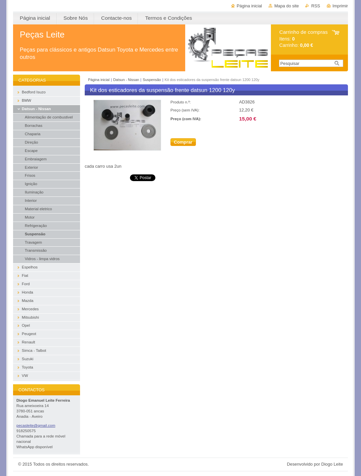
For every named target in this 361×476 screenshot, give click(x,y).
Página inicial (249, 5)
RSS (315, 5)
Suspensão (152, 80)
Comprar (183, 142)
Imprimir (340, 5)
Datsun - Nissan (126, 80)
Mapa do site (286, 5)
